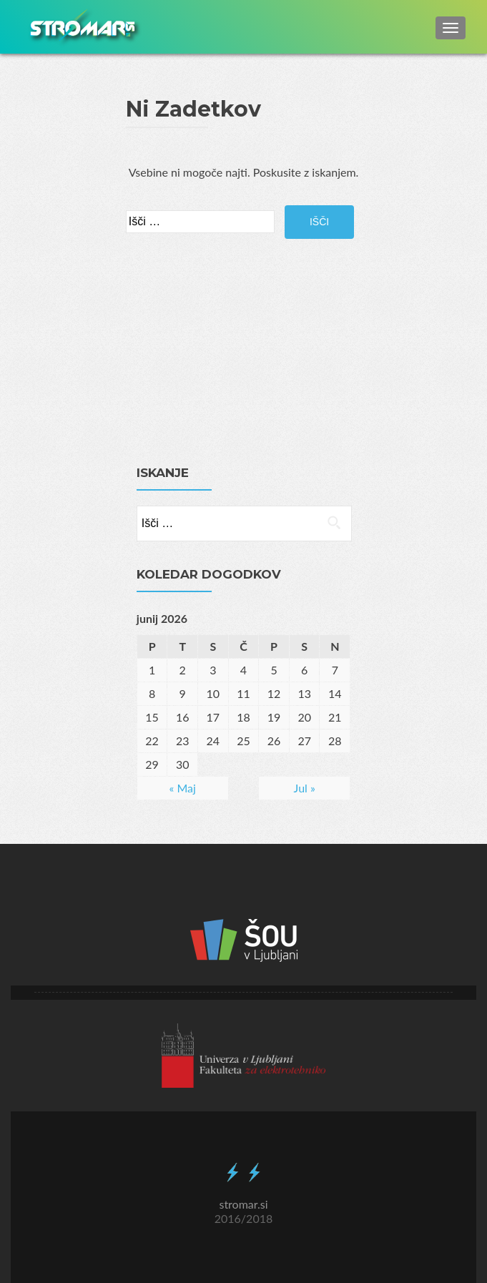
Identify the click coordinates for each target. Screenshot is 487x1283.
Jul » (304, 788)
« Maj (182, 788)
